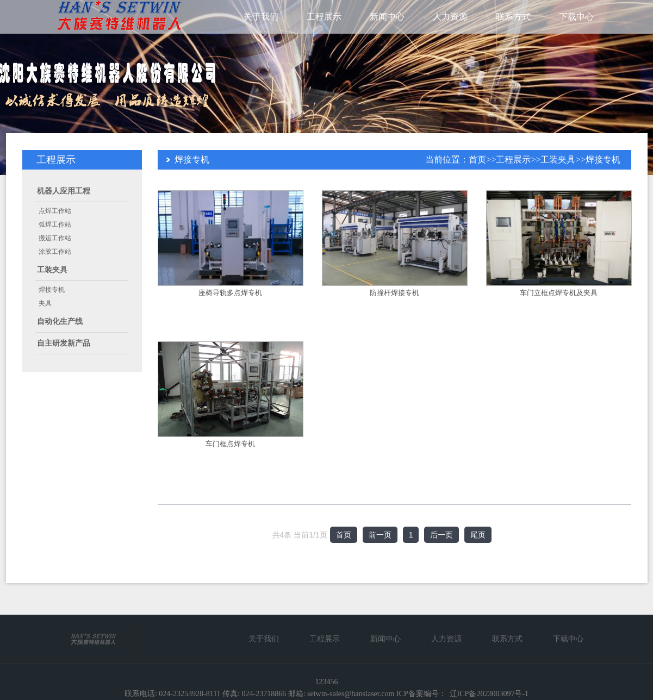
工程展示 (324, 16)
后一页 (441, 534)
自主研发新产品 (63, 343)
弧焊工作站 (55, 224)
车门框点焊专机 (230, 444)
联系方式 (513, 16)
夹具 (45, 303)
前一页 (380, 534)
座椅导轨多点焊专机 (230, 293)
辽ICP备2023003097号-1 (489, 694)
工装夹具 (52, 270)
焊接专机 (52, 289)
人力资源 (450, 16)
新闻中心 (387, 16)
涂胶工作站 (55, 251)
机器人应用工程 (63, 191)
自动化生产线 (60, 321)
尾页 (478, 534)
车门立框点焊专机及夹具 (559, 293)
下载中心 (576, 16)
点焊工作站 (55, 211)
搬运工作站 (55, 238)
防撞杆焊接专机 (394, 293)
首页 (477, 159)
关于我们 (261, 16)
